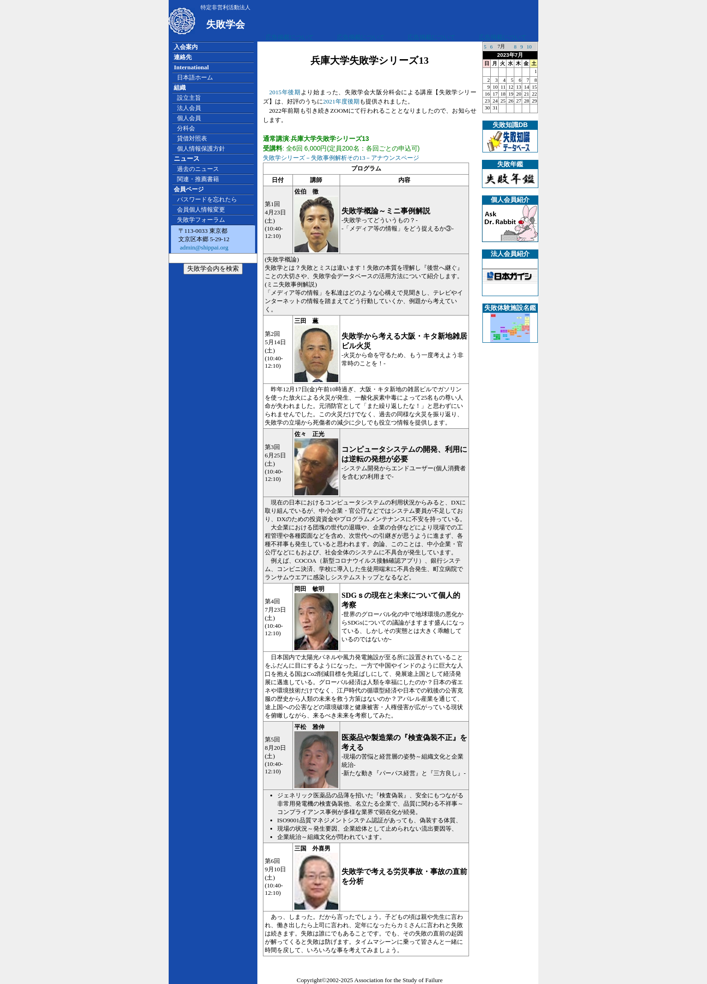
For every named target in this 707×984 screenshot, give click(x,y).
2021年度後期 (341, 101)
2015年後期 (285, 92)
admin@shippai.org (203, 247)
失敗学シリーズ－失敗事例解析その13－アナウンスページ (341, 157)
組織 (180, 87)
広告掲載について (290, 37)
